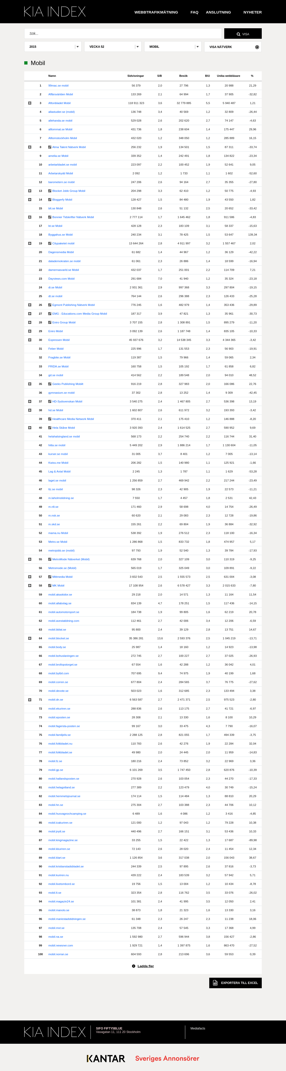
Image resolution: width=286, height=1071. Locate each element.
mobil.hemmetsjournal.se (64, 796)
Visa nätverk (221, 47)
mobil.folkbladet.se (60, 752)
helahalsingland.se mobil (64, 436)
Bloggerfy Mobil (62, 199)
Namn (52, 75)
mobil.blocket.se (58, 638)
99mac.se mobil (58, 85)
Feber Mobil (56, 348)
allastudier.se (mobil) (61, 111)
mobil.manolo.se (58, 910)
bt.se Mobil (55, 225)
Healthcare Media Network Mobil (73, 418)
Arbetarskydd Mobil (60, 173)
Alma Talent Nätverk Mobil (69, 147)
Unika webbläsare (228, 75)
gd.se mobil (55, 375)
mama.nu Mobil (58, 532)
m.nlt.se (53, 506)
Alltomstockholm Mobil (62, 138)
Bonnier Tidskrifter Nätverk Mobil (73, 217)
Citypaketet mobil (63, 243)
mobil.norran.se (58, 954)
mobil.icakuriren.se (60, 822)
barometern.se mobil (61, 182)
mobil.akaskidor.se (60, 594)
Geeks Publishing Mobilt (67, 383)
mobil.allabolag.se (59, 603)
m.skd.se (54, 524)
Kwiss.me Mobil (58, 462)
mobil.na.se (55, 936)
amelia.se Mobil (58, 155)
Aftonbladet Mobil (59, 103)
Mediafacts (197, 1028)
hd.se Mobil (55, 410)
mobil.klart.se (56, 857)
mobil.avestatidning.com (63, 620)
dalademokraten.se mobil (64, 261)
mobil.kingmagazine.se (63, 840)
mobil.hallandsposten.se (63, 778)
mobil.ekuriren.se (59, 708)
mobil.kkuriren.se (59, 848)
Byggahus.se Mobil (60, 234)
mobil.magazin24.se (61, 901)
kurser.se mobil (58, 453)
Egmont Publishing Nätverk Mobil (73, 304)
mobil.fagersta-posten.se (64, 726)
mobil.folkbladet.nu (60, 743)
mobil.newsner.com (60, 945)
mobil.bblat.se (57, 629)
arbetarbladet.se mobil (62, 164)
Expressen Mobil (59, 339)
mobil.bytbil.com (58, 673)
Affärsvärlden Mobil (60, 94)
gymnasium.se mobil (61, 392)
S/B (159, 75)
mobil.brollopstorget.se (62, 664)
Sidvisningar (136, 75)
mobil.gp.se (55, 769)
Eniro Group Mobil (64, 322)
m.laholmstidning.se (61, 497)
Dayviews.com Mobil (61, 278)
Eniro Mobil (55, 331)
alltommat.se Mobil (60, 129)
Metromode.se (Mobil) (62, 568)
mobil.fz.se (55, 761)
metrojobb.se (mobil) (61, 550)
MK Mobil (58, 585)
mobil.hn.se (55, 804)
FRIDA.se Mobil (58, 366)
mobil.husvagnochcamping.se (67, 813)
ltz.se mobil (55, 489)
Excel (235, 982)
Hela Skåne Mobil (63, 427)
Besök (183, 75)
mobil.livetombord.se (61, 883)
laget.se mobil (57, 480)
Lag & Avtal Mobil (59, 471)
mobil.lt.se (54, 892)
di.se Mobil (55, 287)
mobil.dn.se (55, 699)
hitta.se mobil (56, 445)
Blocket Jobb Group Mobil (68, 190)
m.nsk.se (54, 515)
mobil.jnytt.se (56, 831)
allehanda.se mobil (60, 120)
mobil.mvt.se (56, 927)
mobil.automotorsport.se (63, 612)
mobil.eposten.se (59, 717)
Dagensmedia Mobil (61, 252)
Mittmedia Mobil (62, 576)
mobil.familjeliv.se (59, 734)
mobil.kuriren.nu (58, 875)
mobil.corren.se (58, 682)
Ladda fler (146, 966)
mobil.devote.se (58, 690)
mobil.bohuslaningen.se (63, 655)
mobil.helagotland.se (61, 787)
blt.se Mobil (55, 208)
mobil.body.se (57, 647)
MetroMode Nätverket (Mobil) (71, 559)
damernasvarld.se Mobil (63, 269)
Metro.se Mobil (57, 541)
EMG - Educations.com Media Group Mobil (79, 313)
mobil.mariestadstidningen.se (67, 918)
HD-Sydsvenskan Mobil (67, 401)
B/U (207, 75)
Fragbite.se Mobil (59, 357)
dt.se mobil (55, 296)
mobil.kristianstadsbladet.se (66, 866)
